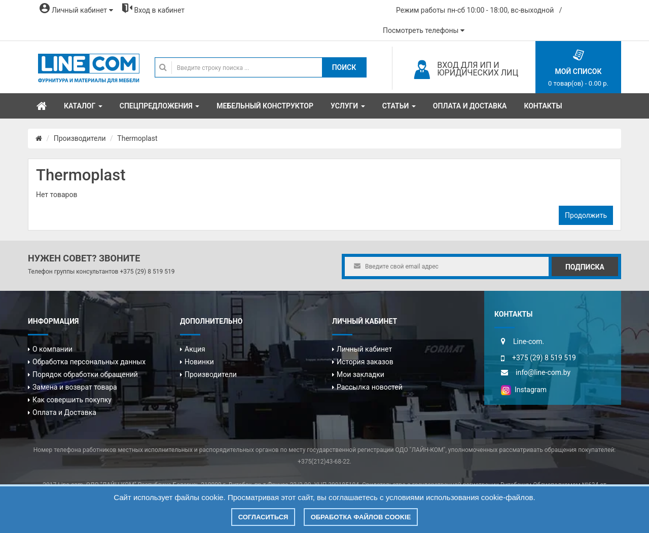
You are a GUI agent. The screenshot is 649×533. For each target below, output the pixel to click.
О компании (52, 349)
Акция (195, 349)
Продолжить (586, 215)
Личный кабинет (364, 349)
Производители (80, 138)
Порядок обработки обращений (85, 374)
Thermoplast (137, 138)
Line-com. (528, 341)
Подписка (584, 267)
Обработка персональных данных (89, 362)
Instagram (524, 390)
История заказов (365, 362)
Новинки (199, 362)
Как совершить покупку (72, 400)
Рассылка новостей (370, 387)
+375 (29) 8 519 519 (147, 271)
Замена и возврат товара (74, 387)
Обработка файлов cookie (361, 517)
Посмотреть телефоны (423, 30)
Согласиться (263, 517)
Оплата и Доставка (64, 412)
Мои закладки (360, 374)
